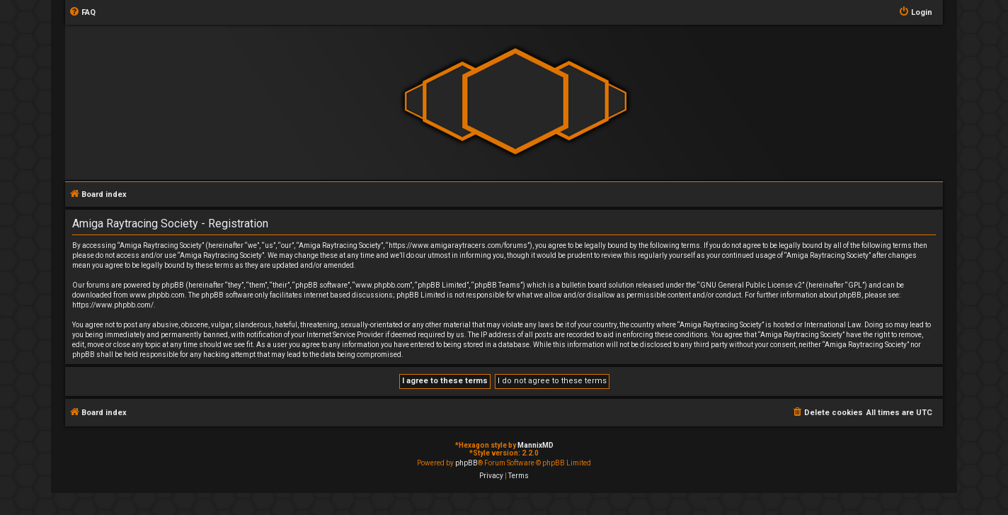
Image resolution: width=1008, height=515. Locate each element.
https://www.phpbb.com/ (113, 305)
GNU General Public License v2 (751, 285)
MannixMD (535, 445)
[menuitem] (82, 12)
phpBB (466, 463)
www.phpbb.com (157, 295)
